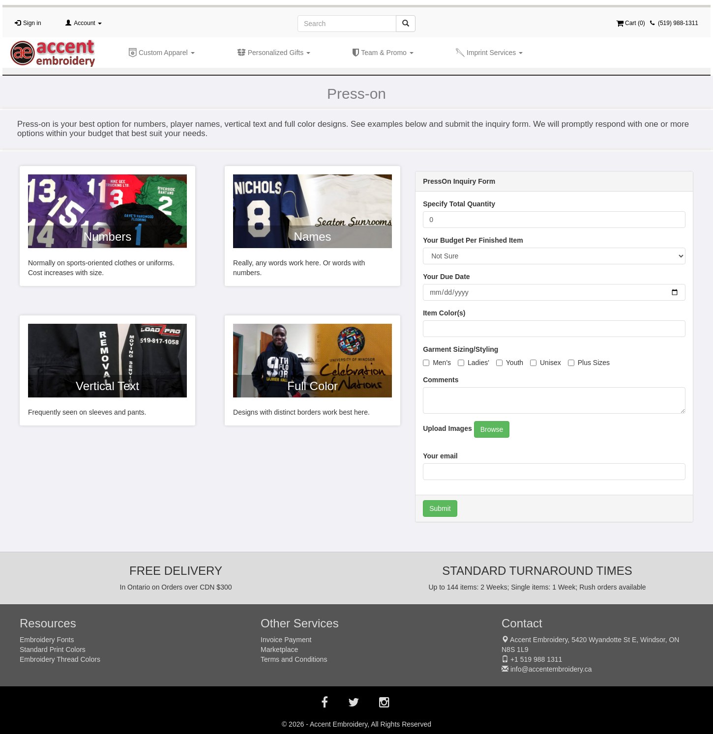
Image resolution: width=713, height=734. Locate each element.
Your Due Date (446, 277)
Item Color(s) (444, 313)
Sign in (32, 23)
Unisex (545, 363)
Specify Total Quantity (459, 204)
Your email (440, 456)
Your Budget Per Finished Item (473, 240)
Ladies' (473, 363)
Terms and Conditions (294, 659)
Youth (509, 363)
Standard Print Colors (53, 649)
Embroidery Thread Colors (60, 659)
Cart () (630, 23)
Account (88, 23)
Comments (440, 380)
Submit (440, 508)
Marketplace (279, 649)
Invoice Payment (286, 640)
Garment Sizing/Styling (460, 349)
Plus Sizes (589, 363)
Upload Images (447, 428)
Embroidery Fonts (47, 640)
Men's (437, 363)
